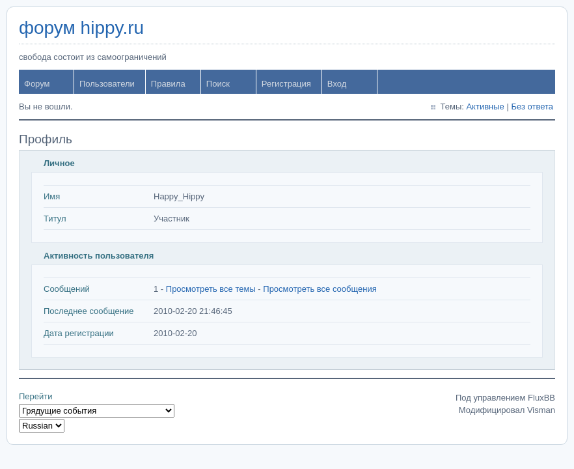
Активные (485, 106)
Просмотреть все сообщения (319, 289)
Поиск (218, 84)
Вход (336, 84)
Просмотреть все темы (211, 289)
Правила (168, 84)
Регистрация (286, 84)
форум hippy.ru (81, 28)
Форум (37, 84)
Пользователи (107, 84)
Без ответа (532, 106)
